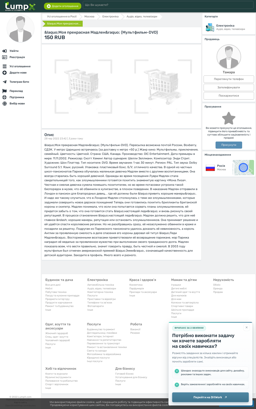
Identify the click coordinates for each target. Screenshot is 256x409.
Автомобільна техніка (100, 284)
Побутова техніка (55, 292)
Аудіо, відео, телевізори (101, 288)
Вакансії (135, 329)
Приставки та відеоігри (101, 299)
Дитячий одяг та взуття (185, 292)
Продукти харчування (58, 302)
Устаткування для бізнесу (131, 377)
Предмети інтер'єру (57, 299)
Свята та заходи (97, 350)
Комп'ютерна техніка (100, 292)
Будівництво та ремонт (101, 329)
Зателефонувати (229, 87)
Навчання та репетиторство (104, 339)
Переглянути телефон (229, 79)
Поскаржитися (229, 95)
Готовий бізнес (124, 373)
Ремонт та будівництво (59, 306)
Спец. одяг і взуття (56, 336)
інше (48, 347)
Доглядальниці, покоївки (102, 332)
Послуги (92, 295)
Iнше (48, 309)
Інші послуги (94, 361)
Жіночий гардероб (56, 333)
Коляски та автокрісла (185, 302)
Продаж (218, 292)
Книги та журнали (56, 373)
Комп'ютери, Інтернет (100, 336)
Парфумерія (136, 288)
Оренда (217, 288)
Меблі (48, 288)
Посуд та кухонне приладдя (62, 295)
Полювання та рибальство (61, 380)
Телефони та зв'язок (99, 302)
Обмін (216, 284)
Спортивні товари (182, 306)
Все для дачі (52, 284)
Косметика (135, 284)
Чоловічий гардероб (57, 340)
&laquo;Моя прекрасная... (64, 23)
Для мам (176, 299)
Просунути (228, 145)
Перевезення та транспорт (103, 343)
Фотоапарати (95, 306)
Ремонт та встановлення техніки (107, 347)
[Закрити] (246, 327)
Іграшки (176, 284)
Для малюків (178, 295)
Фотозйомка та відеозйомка (104, 354)
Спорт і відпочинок (56, 384)
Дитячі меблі (179, 288)
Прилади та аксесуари (143, 292)
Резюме (135, 332)
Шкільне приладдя (182, 309)
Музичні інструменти (58, 377)
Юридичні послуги (98, 357)
